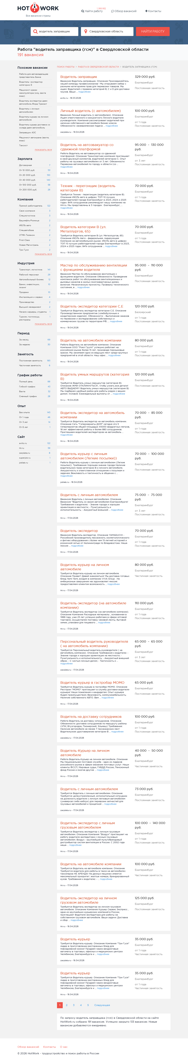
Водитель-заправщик (78, 77)
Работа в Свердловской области (98, 67)
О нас (64, 1046)
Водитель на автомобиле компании (90, 340)
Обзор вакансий (124, 11)
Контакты (153, 11)
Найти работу (92, 11)
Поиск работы (65, 67)
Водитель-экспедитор (79, 531)
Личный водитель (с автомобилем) (90, 111)
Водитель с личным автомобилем (89, 495)
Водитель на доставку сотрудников (91, 716)
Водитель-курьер (75, 939)
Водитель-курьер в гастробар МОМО (92, 682)
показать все (43, 149)
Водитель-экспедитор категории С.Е (91, 306)
